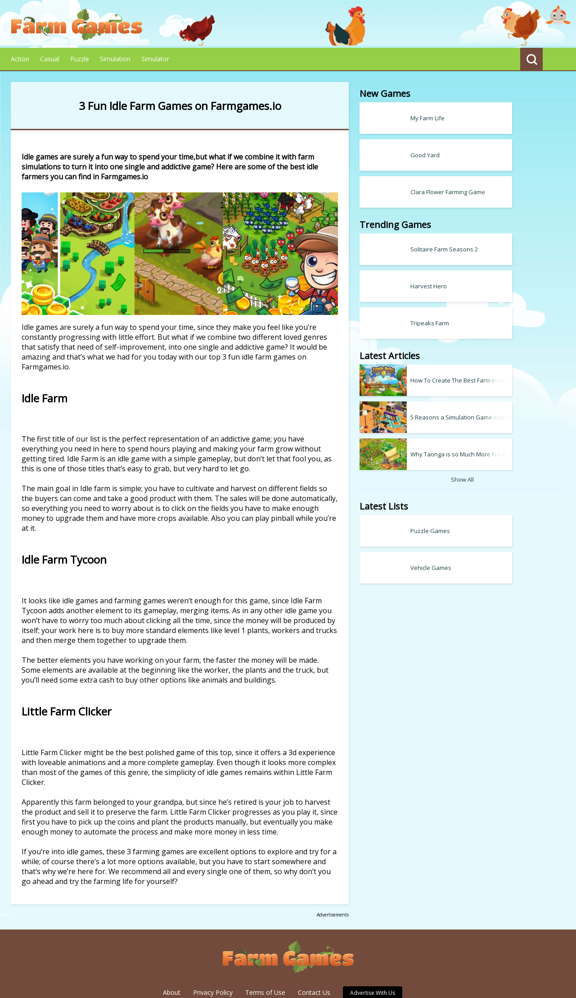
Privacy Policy (213, 950)
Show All (497, 479)
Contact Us (314, 950)
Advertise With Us (372, 951)
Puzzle (79, 59)
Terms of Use (265, 950)
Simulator (155, 59)
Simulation (115, 59)
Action (20, 59)
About (171, 950)
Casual (49, 59)
